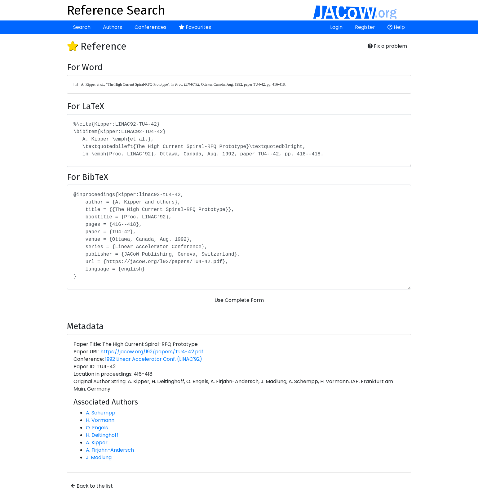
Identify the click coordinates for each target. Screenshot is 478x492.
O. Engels (97, 427)
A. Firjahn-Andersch (110, 450)
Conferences (150, 27)
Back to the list (92, 486)
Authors (112, 27)
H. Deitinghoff (102, 435)
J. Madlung (99, 457)
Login (336, 27)
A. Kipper (97, 442)
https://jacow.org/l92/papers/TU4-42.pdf (151, 351)
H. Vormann (100, 420)
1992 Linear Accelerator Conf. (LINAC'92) (153, 359)
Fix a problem (387, 46)
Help (396, 27)
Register (365, 27)
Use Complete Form (239, 300)
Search (82, 27)
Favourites (195, 27)
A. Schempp (100, 412)
